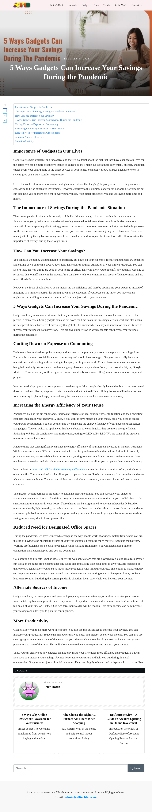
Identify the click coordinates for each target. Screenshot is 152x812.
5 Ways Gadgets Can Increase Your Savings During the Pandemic (48, 119)
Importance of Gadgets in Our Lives (33, 107)
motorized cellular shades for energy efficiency (58, 469)
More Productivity (24, 141)
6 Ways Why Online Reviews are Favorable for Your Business (34, 719)
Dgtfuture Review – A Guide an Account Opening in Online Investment (123, 719)
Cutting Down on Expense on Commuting (36, 124)
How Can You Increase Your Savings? (34, 115)
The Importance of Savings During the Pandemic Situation (45, 111)
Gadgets (21, 671)
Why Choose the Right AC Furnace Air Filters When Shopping (79, 719)
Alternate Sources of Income (29, 137)
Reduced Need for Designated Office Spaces (37, 132)
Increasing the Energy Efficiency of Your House (39, 128)
